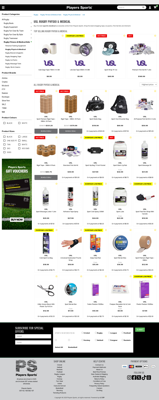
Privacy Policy (99, 383)
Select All (59, 347)
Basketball (72, 347)
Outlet (59, 383)
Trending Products (59, 393)
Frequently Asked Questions (99, 386)
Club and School (60, 386)
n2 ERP (102, 397)
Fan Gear (59, 381)
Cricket (87, 333)
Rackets (127, 340)
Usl (3, 112)
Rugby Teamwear (18, 38)
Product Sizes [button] (8, 131)
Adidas (4, 78)
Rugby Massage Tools (13, 64)
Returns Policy (99, 379)
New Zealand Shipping (99, 374)
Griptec (5, 82)
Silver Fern (6, 100)
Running (60, 390)
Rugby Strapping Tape (13, 56)
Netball (100, 340)
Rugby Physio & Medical (15, 49)
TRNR (4, 108)
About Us (99, 369)
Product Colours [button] (9, 118)
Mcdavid (5, 85)
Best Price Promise (99, 372)
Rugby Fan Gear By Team (18, 31)
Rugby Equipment (18, 27)
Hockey (87, 340)
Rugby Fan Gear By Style (18, 34)
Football (127, 333)
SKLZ (4, 104)
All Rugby (5, 19)
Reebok (5, 93)
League (113, 333)
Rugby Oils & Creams (12, 67)
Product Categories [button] (11, 14)
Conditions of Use (99, 381)
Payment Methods (99, 367)
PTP (3, 89)
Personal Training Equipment (15, 46)
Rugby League (59, 374)
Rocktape (5, 97)
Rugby (36, 15)
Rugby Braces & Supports (14, 53)
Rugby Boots (18, 23)
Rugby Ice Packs (11, 60)
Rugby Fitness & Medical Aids (18, 42)
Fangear (113, 340)
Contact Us (99, 365)
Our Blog (99, 390)
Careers (99, 388)
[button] (3, 7)
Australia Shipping (99, 376)
